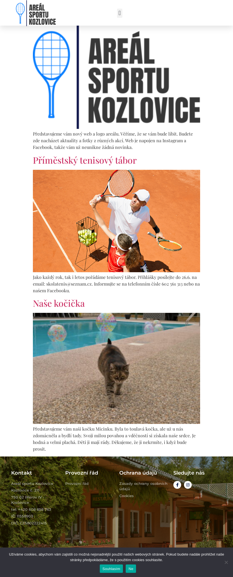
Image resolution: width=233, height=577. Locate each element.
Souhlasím (111, 569)
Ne (130, 569)
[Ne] (226, 562)
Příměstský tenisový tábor (85, 160)
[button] (119, 13)
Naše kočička (59, 303)
